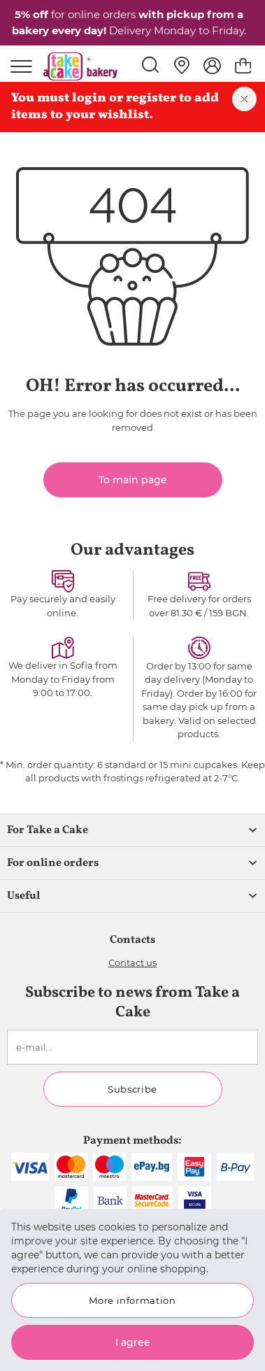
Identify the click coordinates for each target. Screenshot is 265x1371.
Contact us (132, 962)
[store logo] (80, 66)
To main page (133, 480)
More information (132, 1300)
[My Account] (212, 65)
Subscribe (132, 1089)
